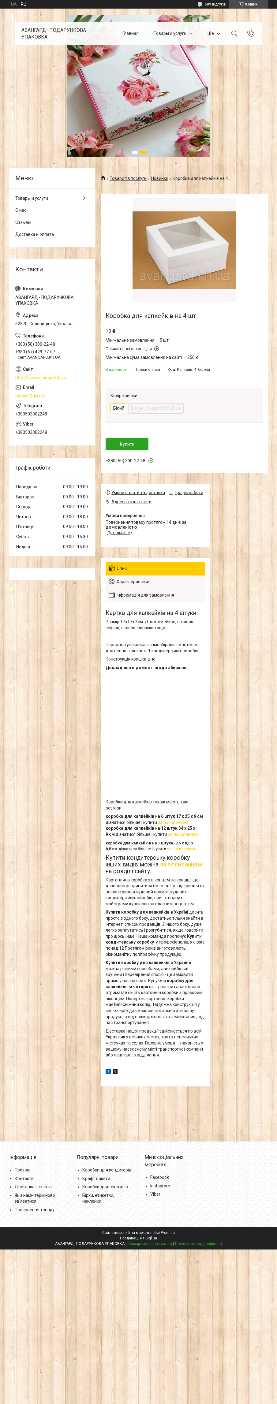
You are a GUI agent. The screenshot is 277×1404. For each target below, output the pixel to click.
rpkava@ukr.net (30, 395)
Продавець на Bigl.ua (138, 1238)
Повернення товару (34, 1209)
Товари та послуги (128, 178)
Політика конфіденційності (198, 1244)
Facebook (159, 1177)
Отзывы (23, 222)
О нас (20, 210)
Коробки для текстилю (105, 1186)
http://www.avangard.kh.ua (41, 377)
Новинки (159, 178)
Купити (127, 444)
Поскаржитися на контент (149, 1244)
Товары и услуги (170, 33)
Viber (155, 1194)
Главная (130, 33)
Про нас (22, 1170)
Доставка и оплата (34, 234)
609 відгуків (215, 4)
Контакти (24, 1178)
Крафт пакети (96, 1178)
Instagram (160, 1185)
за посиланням (173, 822)
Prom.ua (168, 1233)
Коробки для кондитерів (106, 1170)
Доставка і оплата (33, 1186)
